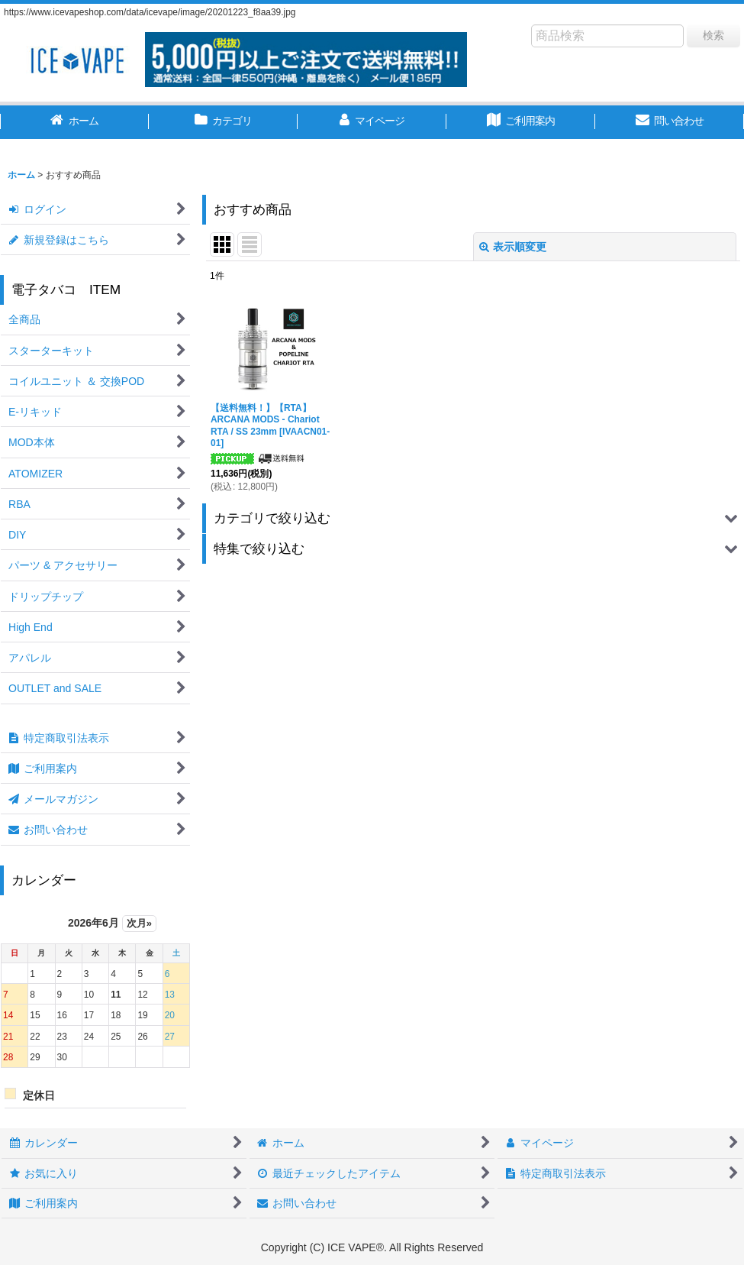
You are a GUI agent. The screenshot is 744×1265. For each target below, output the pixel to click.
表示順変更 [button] (512, 247)
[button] (473, 518)
